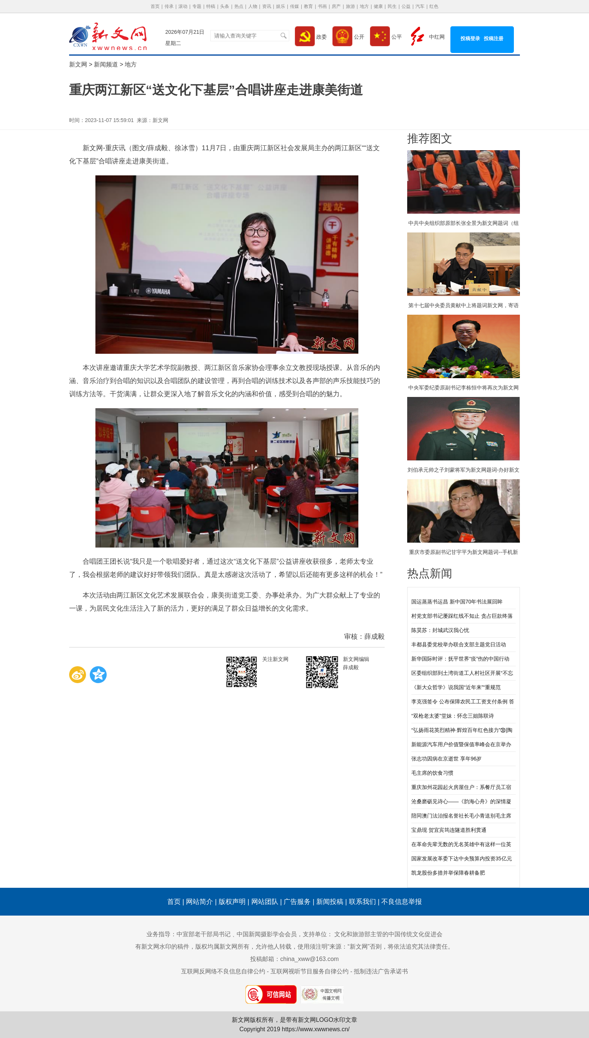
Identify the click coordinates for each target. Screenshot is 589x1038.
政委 (311, 37)
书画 (322, 6)
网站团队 (264, 901)
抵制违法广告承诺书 (381, 971)
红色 (433, 6)
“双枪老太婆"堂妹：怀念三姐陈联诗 (452, 716)
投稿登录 (470, 38)
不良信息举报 (401, 901)
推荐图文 (429, 138)
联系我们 (362, 901)
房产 (336, 6)
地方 (364, 6)
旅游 (350, 6)
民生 (392, 6)
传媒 (294, 6)
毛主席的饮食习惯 (432, 773)
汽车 (419, 6)
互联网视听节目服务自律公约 (309, 971)
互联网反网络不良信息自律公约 (223, 971)
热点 (238, 6)
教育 (308, 6)
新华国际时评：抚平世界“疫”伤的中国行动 (460, 659)
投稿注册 (493, 38)
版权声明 (232, 901)
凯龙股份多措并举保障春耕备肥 (448, 873)
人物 (252, 6)
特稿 (210, 6)
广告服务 (297, 901)
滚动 (182, 6)
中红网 (426, 37)
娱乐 (280, 6)
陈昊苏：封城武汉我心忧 (440, 630)
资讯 (266, 6)
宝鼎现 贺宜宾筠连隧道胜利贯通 (448, 830)
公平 (386, 37)
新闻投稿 (329, 901)
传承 (169, 6)
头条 (224, 6)
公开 (348, 37)
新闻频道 (106, 64)
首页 (155, 6)
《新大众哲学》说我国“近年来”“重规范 (456, 687)
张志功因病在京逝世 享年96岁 (446, 759)
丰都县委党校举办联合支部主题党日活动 (458, 644)
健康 (378, 6)
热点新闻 (429, 573)
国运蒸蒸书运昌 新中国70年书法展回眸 (457, 602)
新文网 (78, 64)
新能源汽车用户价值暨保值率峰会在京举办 (461, 744)
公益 (406, 6)
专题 (196, 6)
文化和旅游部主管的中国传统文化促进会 (388, 934)
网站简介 (199, 901)
